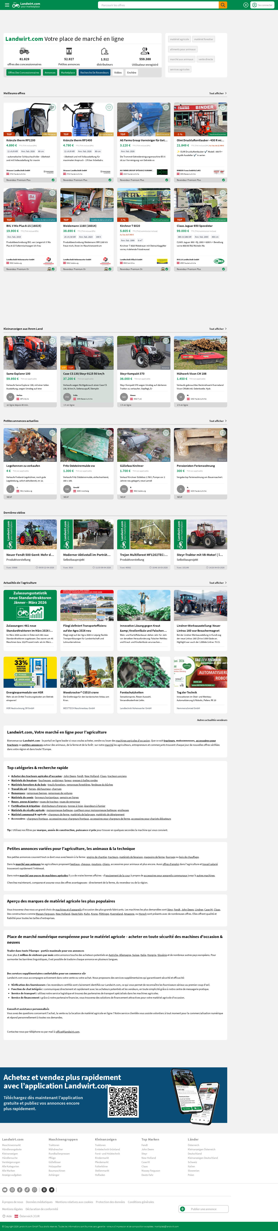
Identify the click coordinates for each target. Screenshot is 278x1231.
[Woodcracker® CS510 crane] (87, 685)
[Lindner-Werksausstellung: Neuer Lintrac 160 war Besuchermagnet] (200, 620)
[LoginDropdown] (262, 5)
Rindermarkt (102, 1157)
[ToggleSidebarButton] (7, 5)
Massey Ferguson (45, 913)
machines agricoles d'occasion (133, 740)
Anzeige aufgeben (11, 1175)
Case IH (208, 909)
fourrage (170, 857)
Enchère (131, 72)
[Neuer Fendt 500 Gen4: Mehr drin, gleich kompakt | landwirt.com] (30, 544)
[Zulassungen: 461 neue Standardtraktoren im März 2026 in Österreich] (30, 620)
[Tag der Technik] (200, 685)
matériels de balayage (82, 814)
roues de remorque (69, 801)
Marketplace (68, 72)
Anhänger (54, 1175)
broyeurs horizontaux (47, 797)
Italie (143, 955)
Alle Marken (8, 1170)
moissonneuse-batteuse (60, 810)
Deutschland (195, 1153)
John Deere (70, 776)
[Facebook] (19, 1189)
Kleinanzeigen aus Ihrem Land (23, 329)
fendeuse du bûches (102, 784)
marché (109, 744)
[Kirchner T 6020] (143, 230)
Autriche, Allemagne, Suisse (124, 955)
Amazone (129, 913)
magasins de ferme (154, 857)
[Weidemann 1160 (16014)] (87, 230)
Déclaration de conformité (42, 1209)
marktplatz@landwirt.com (166, 1226)
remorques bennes (37, 793)
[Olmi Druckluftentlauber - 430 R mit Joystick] (200, 142)
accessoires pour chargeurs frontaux (69, 818)
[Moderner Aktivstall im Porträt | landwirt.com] (87, 544)
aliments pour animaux (183, 49)
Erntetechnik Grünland (107, 1149)
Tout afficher (218, 93)
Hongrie (151, 955)
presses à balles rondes (85, 780)
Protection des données (110, 1202)
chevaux (85, 864)
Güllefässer (55, 1162)
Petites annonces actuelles (21, 421)
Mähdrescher (56, 1149)
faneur (67, 780)
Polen (191, 1175)
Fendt (80, 776)
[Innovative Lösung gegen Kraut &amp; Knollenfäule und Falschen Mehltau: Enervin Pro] (143, 620)
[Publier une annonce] (246, 5)
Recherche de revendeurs (94, 72)
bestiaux (75, 864)
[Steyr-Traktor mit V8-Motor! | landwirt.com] (200, 544)
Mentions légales (12, 1209)
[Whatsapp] (34, 1189)
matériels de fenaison (131, 857)
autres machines (206, 875)
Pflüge (52, 1157)
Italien (191, 1166)
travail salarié (210, 864)
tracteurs (113, 857)
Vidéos (118, 72)
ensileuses (123, 810)
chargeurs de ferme (58, 814)
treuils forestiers (56, 784)
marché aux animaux (181, 59)
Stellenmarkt (102, 1170)
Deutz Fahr (77, 913)
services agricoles (179, 69)
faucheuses (45, 780)
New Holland (92, 776)
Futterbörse (101, 1166)
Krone (94, 913)
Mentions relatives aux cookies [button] (74, 1202)
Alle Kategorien (10, 1166)
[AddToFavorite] (52, 107)
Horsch (143, 913)
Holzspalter (55, 1166)
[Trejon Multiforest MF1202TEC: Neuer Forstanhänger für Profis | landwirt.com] (143, 544)
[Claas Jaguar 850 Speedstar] (200, 230)
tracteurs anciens (117, 776)
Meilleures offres (14, 93)
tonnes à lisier (75, 806)
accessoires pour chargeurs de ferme (110, 818)
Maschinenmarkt (11, 1145)
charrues (56, 788)
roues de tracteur (49, 801)
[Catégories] (44, 1189)
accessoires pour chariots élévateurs (151, 818)
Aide (7, 1216)
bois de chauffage (189, 857)
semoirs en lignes (69, 797)
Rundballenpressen (59, 1153)
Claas (103, 776)
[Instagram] (12, 1189)
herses (32, 788)
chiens (106, 864)
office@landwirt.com (67, 1031)
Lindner (199, 909)
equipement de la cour (117, 875)
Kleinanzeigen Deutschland (203, 1157)
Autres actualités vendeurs (212, 720)
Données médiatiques (39, 1202)
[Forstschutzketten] (143, 685)
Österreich (193, 1145)
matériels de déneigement (110, 814)
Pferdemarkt (101, 1162)
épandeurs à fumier (94, 806)
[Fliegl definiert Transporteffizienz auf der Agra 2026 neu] (87, 620)
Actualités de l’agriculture (20, 583)
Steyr (170, 909)
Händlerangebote (11, 1149)
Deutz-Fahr (147, 1175)
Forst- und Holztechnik (107, 1153)
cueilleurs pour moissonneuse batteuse (95, 810)
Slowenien (193, 1170)
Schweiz (192, 1162)
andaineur (57, 780)
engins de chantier (97, 857)
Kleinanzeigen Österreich (201, 1149)
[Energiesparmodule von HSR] (30, 685)
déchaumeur (44, 788)
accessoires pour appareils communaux (165, 875)
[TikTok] (27, 1189)
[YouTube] (4, 1189)
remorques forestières (78, 784)
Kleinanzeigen (10, 1153)
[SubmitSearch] (223, 5)
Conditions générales (141, 1202)
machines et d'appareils (68, 909)
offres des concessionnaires (23, 72)
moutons (96, 864)
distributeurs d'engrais (54, 806)
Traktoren (54, 1145)
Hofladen (100, 1175)
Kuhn (87, 913)
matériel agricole (179, 39)
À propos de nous (12, 1202)
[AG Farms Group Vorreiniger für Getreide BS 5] (143, 142)
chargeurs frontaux (37, 818)
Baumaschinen (57, 1170)
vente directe (206, 59)
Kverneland (116, 913)
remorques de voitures (60, 793)
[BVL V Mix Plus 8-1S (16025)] (30, 230)
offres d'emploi (171, 864)
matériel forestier (203, 39)
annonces (50, 72)
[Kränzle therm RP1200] (30, 142)
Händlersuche (9, 1157)
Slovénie (162, 955)
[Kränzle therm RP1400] (87, 142)
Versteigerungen (11, 1162)
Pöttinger (104, 913)
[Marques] (51, 1189)
